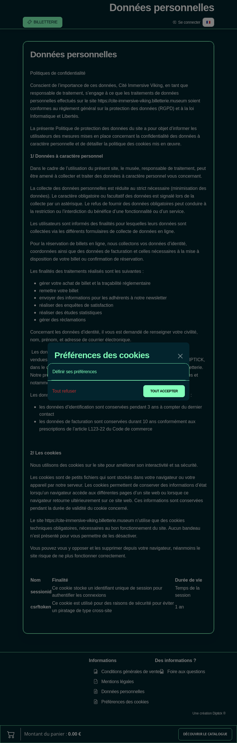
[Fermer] (180, 356)
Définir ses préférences (74, 371)
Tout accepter (164, 391)
